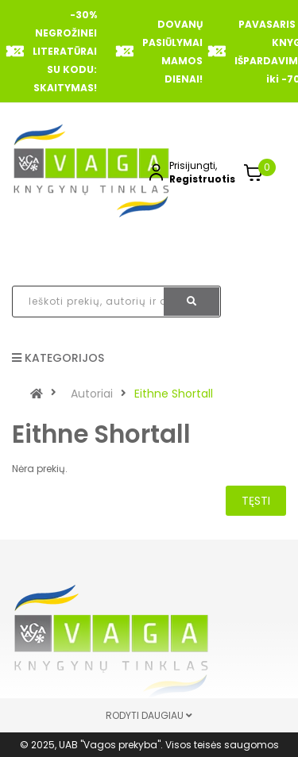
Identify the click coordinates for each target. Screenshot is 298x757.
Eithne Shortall (173, 393)
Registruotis (202, 179)
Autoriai (92, 393)
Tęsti (256, 501)
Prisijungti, (193, 165)
